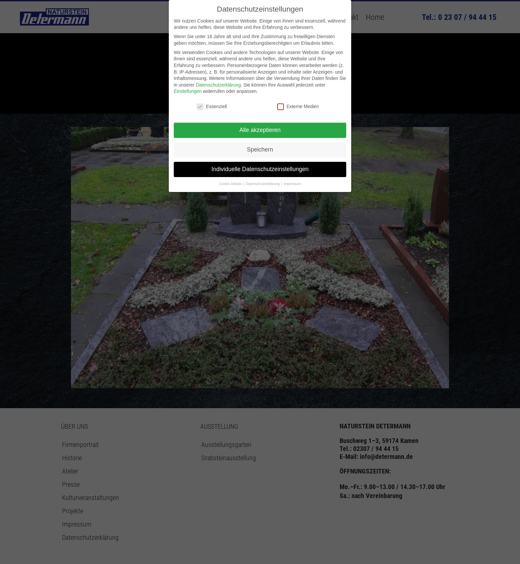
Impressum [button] (292, 184)
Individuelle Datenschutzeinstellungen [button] (260, 169)
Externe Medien (298, 106)
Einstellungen (188, 91)
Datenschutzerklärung (218, 85)
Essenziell (212, 106)
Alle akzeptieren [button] (260, 130)
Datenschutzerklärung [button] (263, 184)
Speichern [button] (260, 149)
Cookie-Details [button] (230, 184)
